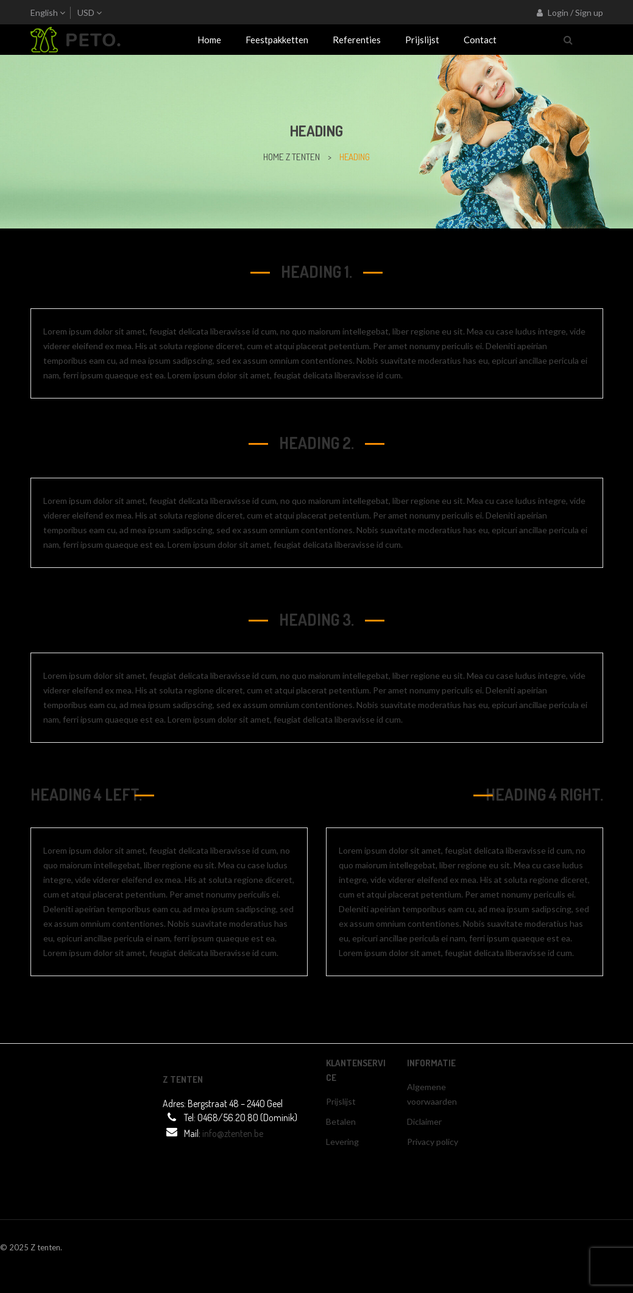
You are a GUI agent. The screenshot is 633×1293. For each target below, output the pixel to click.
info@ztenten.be (232, 1133)
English (44, 12)
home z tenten (291, 157)
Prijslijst (341, 1101)
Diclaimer (424, 1121)
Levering (342, 1141)
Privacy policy (432, 1141)
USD (85, 12)
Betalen (341, 1121)
